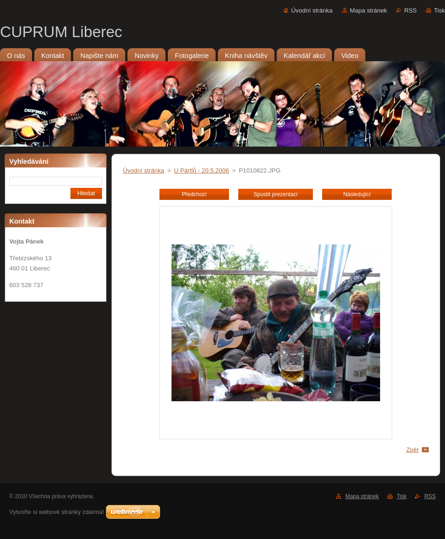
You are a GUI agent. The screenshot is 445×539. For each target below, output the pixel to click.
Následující (356, 194)
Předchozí (194, 194)
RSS (410, 10)
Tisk (439, 10)
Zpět (412, 449)
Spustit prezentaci (276, 194)
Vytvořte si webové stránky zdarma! (56, 511)
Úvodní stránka (311, 10)
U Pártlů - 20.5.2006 (201, 170)
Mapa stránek (368, 10)
